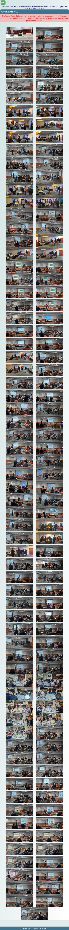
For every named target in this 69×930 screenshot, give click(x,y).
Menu (3, 2)
